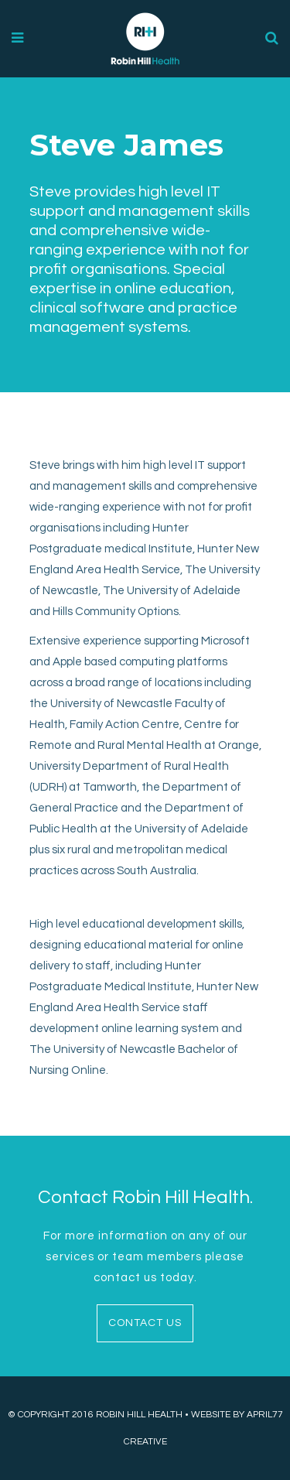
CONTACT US (145, 1323)
